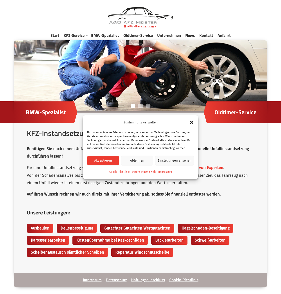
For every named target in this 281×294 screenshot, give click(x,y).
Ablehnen (137, 160)
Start (54, 35)
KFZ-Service (74, 35)
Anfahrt (224, 35)
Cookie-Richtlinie (119, 171)
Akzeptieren (103, 160)
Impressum (165, 171)
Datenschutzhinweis (144, 171)
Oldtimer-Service (138, 35)
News (190, 35)
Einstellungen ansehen (174, 160)
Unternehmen (169, 35)
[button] (191, 122)
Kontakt (206, 35)
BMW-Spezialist (105, 35)
